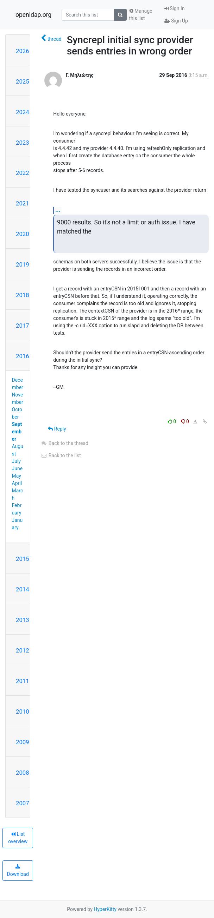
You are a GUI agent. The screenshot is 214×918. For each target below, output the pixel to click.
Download (18, 870)
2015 (22, 558)
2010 (22, 711)
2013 (22, 619)
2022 (22, 172)
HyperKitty (105, 909)
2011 (22, 680)
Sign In (174, 8)
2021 (22, 203)
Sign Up (176, 21)
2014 (22, 589)
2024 (22, 112)
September (17, 431)
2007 (22, 803)
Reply (57, 429)
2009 (22, 742)
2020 (22, 233)
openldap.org (33, 14)
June (17, 468)
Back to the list (61, 455)
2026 (22, 50)
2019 (22, 264)
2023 (22, 142)
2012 (22, 650)
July (16, 461)
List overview (17, 837)
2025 (22, 81)
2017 (22, 325)
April (17, 483)
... (57, 210)
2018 (22, 295)
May (16, 476)
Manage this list (140, 14)
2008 (22, 772)
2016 (22, 356)
